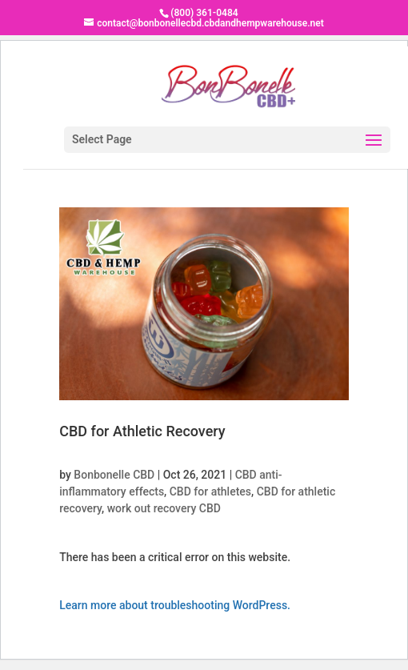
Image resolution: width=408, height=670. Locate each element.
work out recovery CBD (164, 508)
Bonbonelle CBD (114, 474)
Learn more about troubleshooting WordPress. (174, 605)
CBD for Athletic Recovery (142, 431)
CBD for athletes (210, 491)
